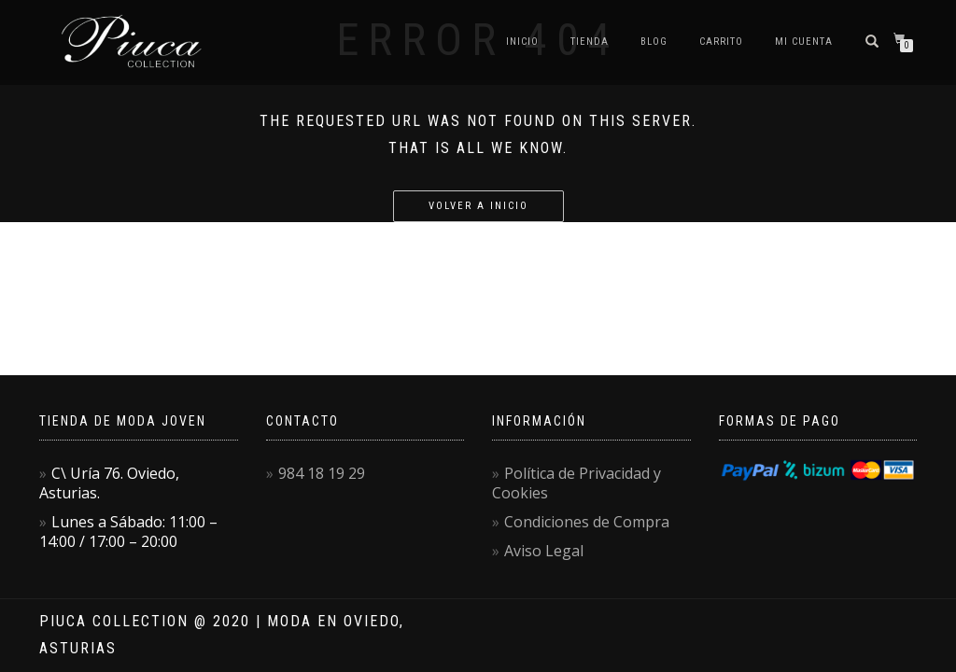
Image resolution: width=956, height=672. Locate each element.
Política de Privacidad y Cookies (576, 483)
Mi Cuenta (804, 41)
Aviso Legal (543, 550)
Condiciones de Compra (586, 521)
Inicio (522, 41)
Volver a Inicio (478, 206)
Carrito (721, 41)
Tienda (589, 41)
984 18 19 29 (321, 473)
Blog (654, 41)
